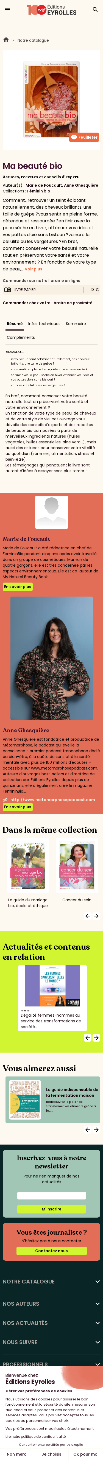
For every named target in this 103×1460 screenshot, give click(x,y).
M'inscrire (52, 1209)
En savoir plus (17, 586)
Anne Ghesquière (81, 185)
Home (6, 40)
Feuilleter (84, 137)
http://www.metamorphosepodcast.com (49, 799)
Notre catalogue (33, 40)
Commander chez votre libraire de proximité (48, 303)
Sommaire (76, 323)
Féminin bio (38, 191)
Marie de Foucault (44, 185)
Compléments (21, 337)
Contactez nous (51, 1251)
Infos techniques (44, 323)
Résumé (15, 323)
